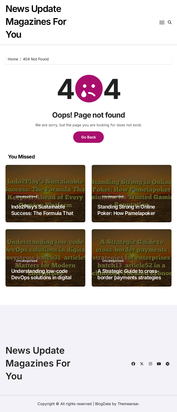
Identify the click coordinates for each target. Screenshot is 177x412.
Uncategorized (26, 196)
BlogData (103, 403)
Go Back (88, 137)
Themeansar (128, 403)
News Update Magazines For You (35, 21)
